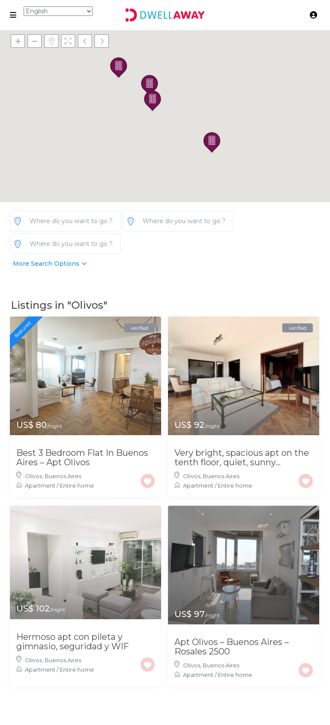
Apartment (40, 485)
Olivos (33, 476)
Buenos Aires (63, 476)
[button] (211, 143)
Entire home (77, 485)
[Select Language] (58, 11)
